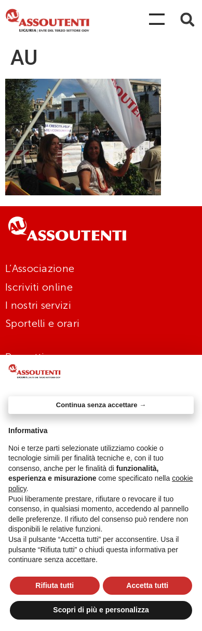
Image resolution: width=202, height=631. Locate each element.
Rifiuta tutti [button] (54, 585)
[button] (187, 19)
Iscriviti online (39, 287)
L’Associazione (39, 268)
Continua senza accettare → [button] (101, 405)
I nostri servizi (38, 305)
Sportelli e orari (42, 323)
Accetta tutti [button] (147, 585)
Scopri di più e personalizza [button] (101, 610)
